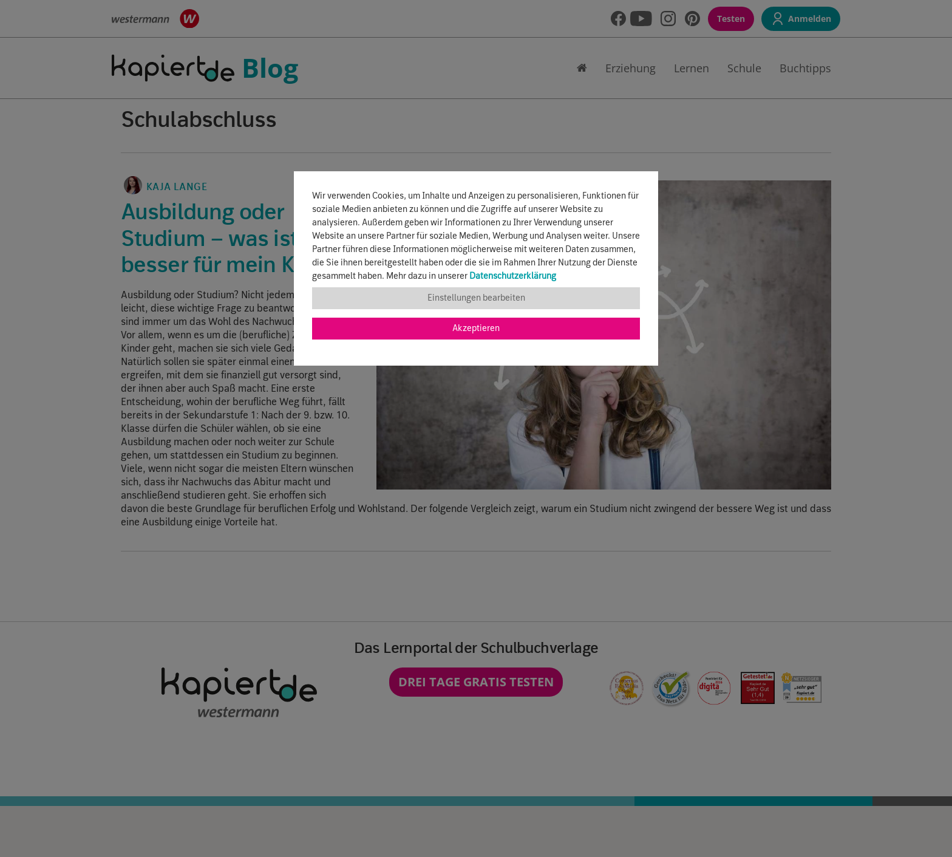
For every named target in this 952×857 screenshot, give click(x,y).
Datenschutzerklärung (512, 276)
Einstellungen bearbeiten (476, 298)
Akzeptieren (476, 329)
